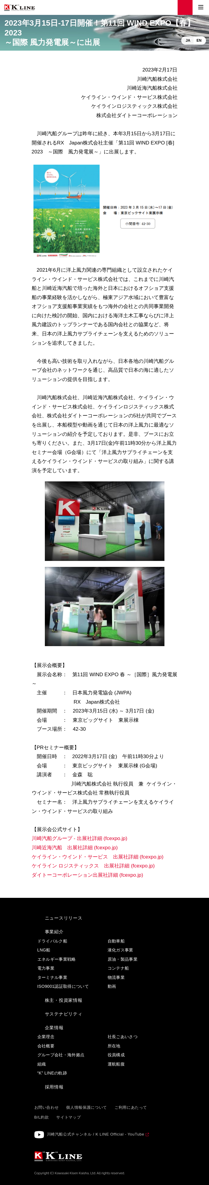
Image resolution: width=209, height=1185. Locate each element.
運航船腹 (116, 1064)
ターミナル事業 (52, 977)
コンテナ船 (118, 968)
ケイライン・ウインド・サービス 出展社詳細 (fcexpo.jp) (98, 857)
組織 (41, 1064)
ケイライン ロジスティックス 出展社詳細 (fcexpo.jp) (94, 866)
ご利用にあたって (131, 1107)
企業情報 (54, 1027)
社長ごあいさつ (123, 1036)
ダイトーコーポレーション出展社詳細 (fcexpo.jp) (87, 875)
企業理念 (45, 1036)
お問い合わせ (46, 1107)
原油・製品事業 (123, 959)
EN (199, 40)
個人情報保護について (86, 1107)
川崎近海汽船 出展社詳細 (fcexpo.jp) (75, 847)
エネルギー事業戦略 (56, 959)
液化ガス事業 (120, 950)
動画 (112, 986)
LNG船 (44, 950)
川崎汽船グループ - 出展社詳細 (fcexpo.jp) (79, 838)
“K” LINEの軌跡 (52, 1073)
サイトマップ (68, 1117)
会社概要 (45, 1046)
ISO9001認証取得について (63, 986)
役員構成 (116, 1054)
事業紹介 (54, 931)
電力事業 (45, 968)
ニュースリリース (64, 917)
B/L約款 (41, 1117)
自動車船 (116, 941)
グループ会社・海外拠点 (61, 1054)
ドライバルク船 (52, 941)
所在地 (114, 1046)
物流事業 (116, 977)
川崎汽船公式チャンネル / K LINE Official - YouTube (95, 1134)
